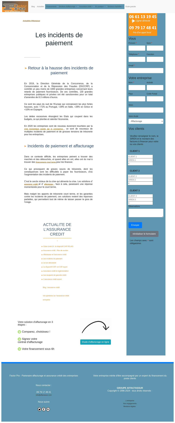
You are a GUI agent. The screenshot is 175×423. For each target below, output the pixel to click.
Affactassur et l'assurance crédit (53, 255)
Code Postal (152, 94)
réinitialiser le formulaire (144, 234)
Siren (131, 105)
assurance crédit (31, 184)
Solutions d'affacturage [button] (67, 7)
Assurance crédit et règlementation (54, 271)
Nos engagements (129, 404)
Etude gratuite (131, 7)
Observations (134, 206)
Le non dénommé (48, 263)
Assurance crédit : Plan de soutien (54, 250)
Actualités (40, 7)
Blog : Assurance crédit (51, 287)
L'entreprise (130, 401)
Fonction (150, 54)
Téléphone (133, 54)
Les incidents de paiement (51, 259)
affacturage (49, 184)
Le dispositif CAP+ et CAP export (54, 267)
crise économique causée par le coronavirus (44, 129)
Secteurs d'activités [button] (115, 7)
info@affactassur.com (44, 395)
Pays (131, 94)
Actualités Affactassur (31, 21)
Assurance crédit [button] (85, 7)
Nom (149, 43)
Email (131, 65)
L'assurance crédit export (51, 279)
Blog (33, 7)
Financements (51, 7)
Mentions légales (129, 406)
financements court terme (46, 162)
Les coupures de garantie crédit (53, 275)
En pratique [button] (99, 7)
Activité (150, 82)
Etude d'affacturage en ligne (95, 342)
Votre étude (133, 116)
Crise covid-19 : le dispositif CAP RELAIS (57, 246)
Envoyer (135, 225)
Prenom (132, 43)
